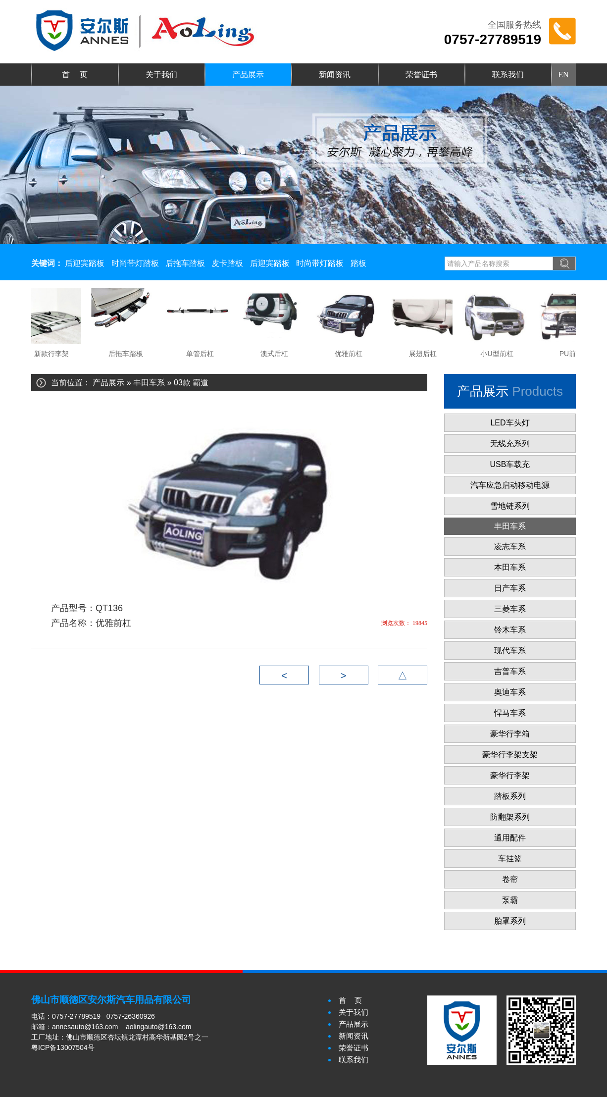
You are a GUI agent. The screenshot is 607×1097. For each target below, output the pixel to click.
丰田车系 (149, 382)
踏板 (358, 263)
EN (563, 74)
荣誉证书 (421, 74)
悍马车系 (510, 713)
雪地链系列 (510, 506)
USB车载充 (510, 464)
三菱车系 (510, 609)
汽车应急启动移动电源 (510, 485)
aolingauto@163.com (159, 1027)
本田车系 (510, 567)
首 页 (75, 74)
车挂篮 (510, 858)
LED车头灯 (509, 422)
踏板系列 (510, 796)
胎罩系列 (510, 921)
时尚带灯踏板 (135, 263)
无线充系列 (510, 443)
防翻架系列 (510, 817)
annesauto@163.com (85, 1027)
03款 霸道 (191, 382)
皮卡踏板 (227, 263)
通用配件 (510, 838)
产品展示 (248, 74)
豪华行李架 (510, 775)
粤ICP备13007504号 (63, 1047)
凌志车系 (510, 546)
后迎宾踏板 (84, 263)
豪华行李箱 (510, 734)
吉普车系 (510, 671)
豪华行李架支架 (510, 754)
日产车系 (510, 588)
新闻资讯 (335, 74)
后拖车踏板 (185, 263)
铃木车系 (510, 630)
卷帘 (510, 879)
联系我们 (508, 74)
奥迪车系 (510, 692)
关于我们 (161, 74)
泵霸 (510, 900)
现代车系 (510, 650)
